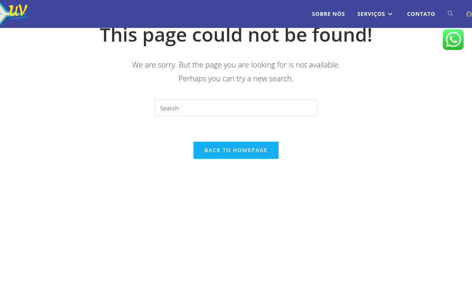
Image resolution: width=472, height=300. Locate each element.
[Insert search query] (236, 108)
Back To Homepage (235, 150)
